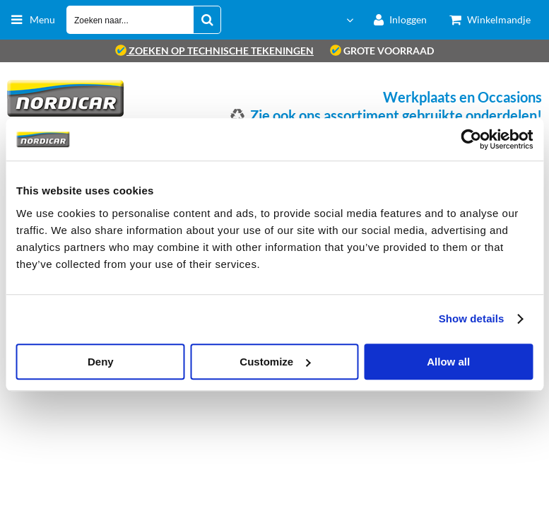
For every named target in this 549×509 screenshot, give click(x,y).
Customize (275, 362)
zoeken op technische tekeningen (214, 51)
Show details (471, 318)
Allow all (448, 362)
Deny (101, 362)
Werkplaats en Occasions (462, 96)
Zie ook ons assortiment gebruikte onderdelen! (396, 115)
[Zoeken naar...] (207, 20)
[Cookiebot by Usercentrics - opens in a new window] (471, 139)
